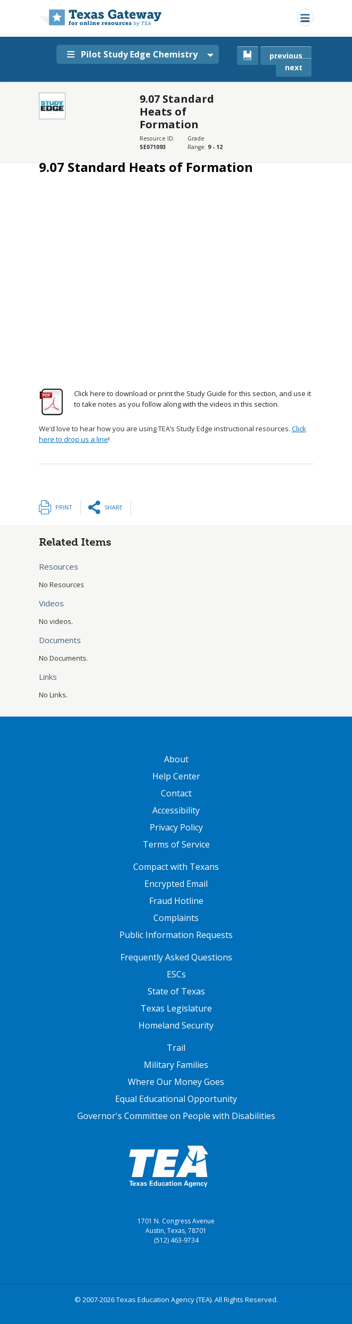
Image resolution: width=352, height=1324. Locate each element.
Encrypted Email (176, 884)
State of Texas (176, 991)
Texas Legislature (176, 1008)
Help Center (176, 776)
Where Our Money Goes (176, 1082)
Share (113, 507)
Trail (176, 1048)
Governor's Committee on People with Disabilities (176, 1116)
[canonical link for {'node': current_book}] (247, 55)
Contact (176, 793)
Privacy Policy (176, 827)
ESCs (176, 974)
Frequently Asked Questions (176, 957)
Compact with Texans (176, 867)
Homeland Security (176, 1025)
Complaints (176, 918)
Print (63, 507)
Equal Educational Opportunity (176, 1099)
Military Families (176, 1065)
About (176, 759)
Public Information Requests (176, 935)
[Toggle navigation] (305, 17)
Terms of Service (176, 844)
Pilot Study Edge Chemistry (132, 54)
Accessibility (176, 810)
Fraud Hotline (176, 901)
